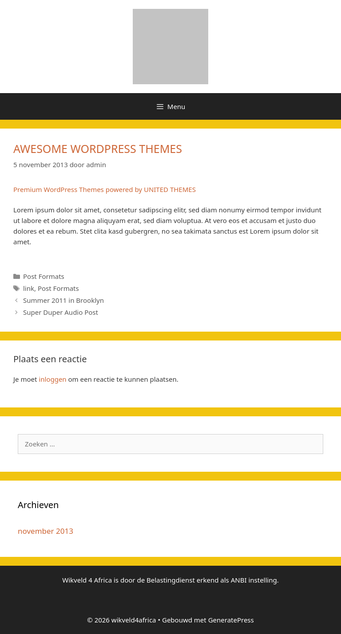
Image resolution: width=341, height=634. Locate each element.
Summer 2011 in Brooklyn (63, 300)
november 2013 (45, 531)
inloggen (52, 379)
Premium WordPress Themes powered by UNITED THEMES (104, 189)
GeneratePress (231, 619)
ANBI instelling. (255, 579)
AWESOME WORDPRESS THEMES (97, 148)
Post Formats (43, 276)
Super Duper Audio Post (60, 312)
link (28, 288)
